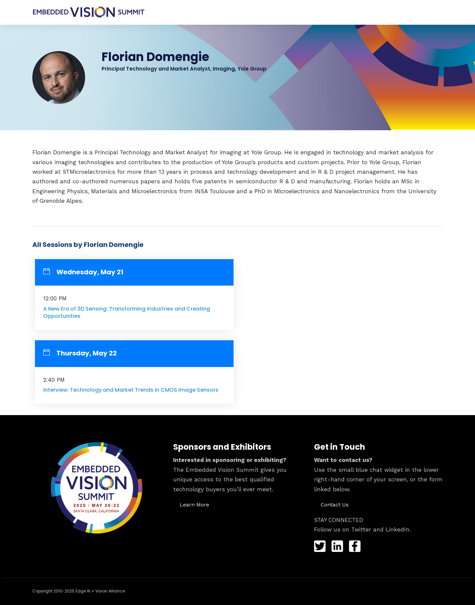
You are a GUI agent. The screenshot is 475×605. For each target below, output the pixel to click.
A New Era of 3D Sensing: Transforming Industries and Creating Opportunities (126, 312)
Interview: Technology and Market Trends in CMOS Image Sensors (130, 390)
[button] (194, 504)
